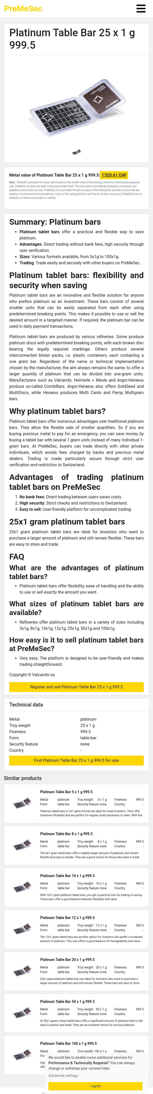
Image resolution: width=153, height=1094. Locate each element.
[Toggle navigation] (141, 8)
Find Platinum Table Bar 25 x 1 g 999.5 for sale (76, 760)
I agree (95, 1086)
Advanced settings (63, 1076)
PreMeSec (23, 8)
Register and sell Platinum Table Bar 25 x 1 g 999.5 (76, 686)
